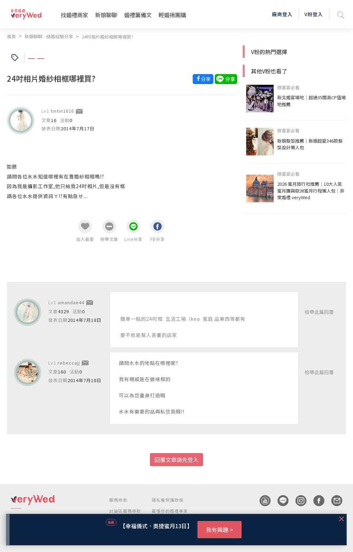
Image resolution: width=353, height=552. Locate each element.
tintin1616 (62, 111)
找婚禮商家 (74, 15)
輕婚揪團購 (172, 15)
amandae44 (71, 302)
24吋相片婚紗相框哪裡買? (107, 36)
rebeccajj (69, 362)
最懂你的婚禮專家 (170, 511)
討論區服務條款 (125, 511)
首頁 (11, 36)
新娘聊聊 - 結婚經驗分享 (48, 36)
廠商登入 (282, 14)
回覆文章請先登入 (176, 460)
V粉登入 (313, 14)
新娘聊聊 (106, 15)
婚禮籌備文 (138, 15)
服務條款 (118, 500)
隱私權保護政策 (167, 500)
